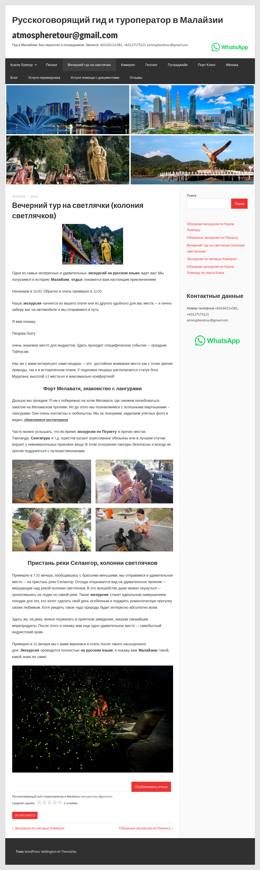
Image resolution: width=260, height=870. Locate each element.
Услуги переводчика (44, 77)
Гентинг (151, 65)
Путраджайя (178, 65)
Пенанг (51, 65)
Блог (14, 77)
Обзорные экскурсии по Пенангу (144, 828)
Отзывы (136, 77)
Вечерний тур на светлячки (89, 65)
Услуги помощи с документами (94, 77)
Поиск (191, 195)
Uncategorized (24, 815)
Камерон (128, 65)
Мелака (232, 65)
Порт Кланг (207, 65)
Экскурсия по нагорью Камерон (39, 828)
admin (34, 196)
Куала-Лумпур (23, 65)
